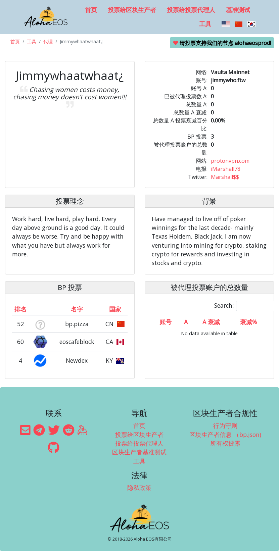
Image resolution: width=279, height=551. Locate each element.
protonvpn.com (230, 160)
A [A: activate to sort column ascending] (186, 322)
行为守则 (225, 425)
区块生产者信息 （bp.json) (225, 435)
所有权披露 (225, 443)
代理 (48, 41)
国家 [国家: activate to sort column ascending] (115, 309)
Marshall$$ (225, 177)
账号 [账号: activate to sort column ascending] (165, 322)
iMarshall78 (225, 168)
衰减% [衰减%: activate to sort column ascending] (248, 322)
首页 (91, 10)
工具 (205, 24)
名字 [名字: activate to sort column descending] (77, 309)
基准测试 (238, 10)
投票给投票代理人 (191, 10)
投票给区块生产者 (132, 10)
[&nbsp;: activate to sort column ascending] (40, 309)
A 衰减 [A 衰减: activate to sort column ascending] (211, 322)
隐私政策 (139, 488)
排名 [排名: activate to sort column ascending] (20, 309)
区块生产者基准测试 (139, 452)
